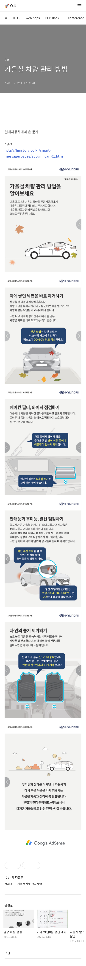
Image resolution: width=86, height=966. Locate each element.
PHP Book (52, 18)
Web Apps (33, 18)
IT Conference (74, 18)
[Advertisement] (45, 842)
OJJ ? (16, 18)
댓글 (7, 953)
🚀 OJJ (11, 5)
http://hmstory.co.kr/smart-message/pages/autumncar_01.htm (34, 153)
